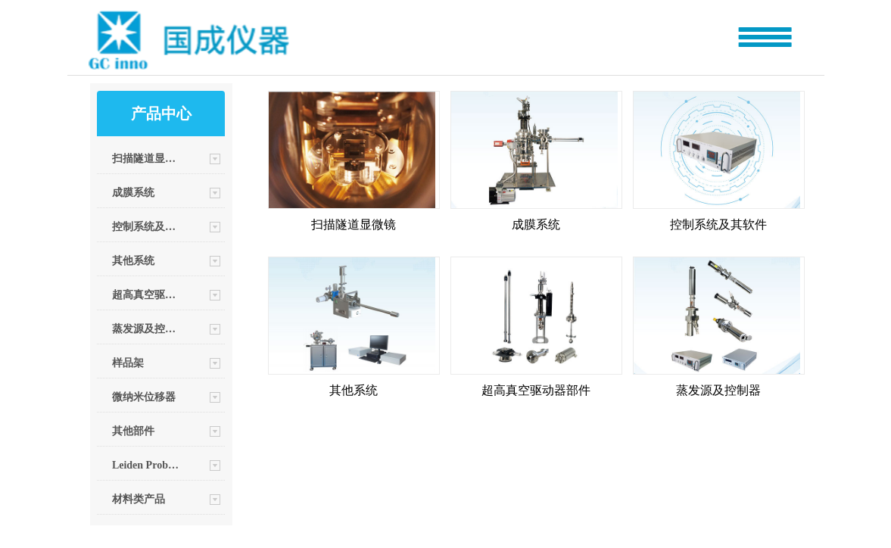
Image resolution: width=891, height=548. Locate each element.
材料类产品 (138, 499)
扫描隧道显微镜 (146, 158)
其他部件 (133, 431)
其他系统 (133, 260)
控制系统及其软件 (146, 226)
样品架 (128, 363)
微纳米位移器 (144, 397)
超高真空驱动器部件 (146, 294)
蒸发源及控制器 (146, 329)
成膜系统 (133, 192)
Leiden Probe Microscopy (146, 465)
